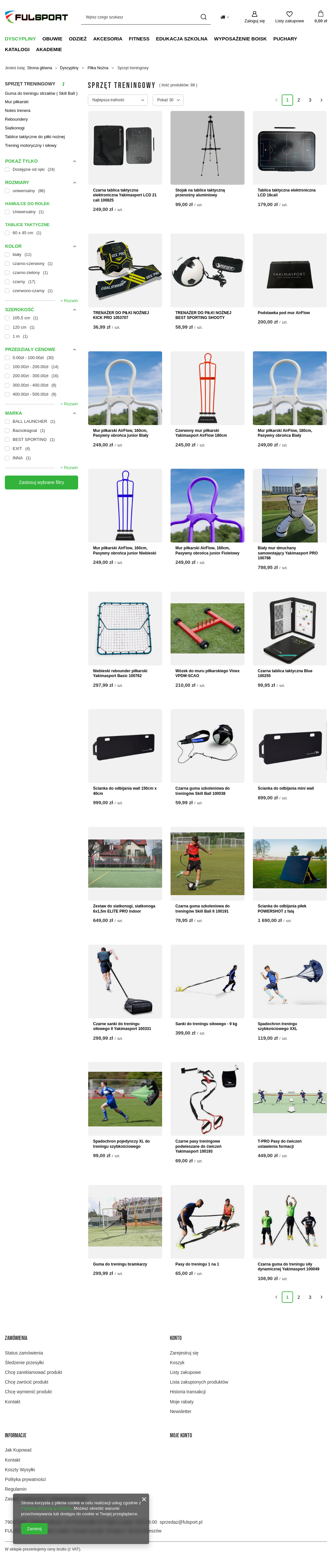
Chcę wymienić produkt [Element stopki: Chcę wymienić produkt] (28, 1391)
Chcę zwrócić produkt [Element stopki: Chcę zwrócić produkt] (26, 1382)
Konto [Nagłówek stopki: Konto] (176, 1338)
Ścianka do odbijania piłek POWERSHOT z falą (282, 909)
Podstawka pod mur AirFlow (284, 313)
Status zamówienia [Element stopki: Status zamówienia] (24, 1352)
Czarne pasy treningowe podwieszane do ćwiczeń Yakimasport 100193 (198, 1146)
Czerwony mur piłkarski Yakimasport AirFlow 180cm (201, 433)
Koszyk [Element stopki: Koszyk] (177, 1362)
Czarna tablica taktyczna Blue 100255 (285, 673)
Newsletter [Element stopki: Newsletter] (180, 1411)
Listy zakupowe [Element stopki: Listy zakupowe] (185, 1372)
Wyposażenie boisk (240, 38)
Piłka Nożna (98, 68)
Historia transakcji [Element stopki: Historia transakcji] (188, 1391)
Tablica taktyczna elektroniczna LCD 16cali (287, 193)
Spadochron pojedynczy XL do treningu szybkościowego (121, 1144)
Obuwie (52, 38)
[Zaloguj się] (254, 17)
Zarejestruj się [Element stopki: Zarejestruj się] (184, 1352)
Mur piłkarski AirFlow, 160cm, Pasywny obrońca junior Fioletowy (207, 550)
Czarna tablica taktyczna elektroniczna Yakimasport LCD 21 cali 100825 (125, 195)
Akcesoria (108, 38)
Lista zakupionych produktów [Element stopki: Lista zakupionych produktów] (199, 1382)
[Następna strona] (321, 100)
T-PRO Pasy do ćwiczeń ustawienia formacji (280, 1144)
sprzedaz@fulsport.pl (181, 1522)
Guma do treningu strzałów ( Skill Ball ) (41, 93)
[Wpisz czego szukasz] (146, 17)
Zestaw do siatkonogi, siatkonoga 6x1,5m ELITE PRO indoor (124, 909)
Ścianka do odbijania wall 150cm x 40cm (125, 791)
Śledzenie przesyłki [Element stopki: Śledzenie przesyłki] (24, 1362)
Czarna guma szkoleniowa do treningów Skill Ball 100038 (202, 791)
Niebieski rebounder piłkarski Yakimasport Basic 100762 (120, 673)
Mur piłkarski (17, 101)
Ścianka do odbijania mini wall (286, 788)
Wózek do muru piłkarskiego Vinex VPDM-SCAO (207, 673)
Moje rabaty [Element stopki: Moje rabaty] (182, 1401)
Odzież (78, 38)
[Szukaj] (203, 17)
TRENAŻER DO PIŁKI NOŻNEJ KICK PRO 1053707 (121, 315)
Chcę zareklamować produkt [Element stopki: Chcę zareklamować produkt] (33, 1372)
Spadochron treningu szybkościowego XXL (277, 1026)
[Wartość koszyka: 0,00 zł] (320, 17)
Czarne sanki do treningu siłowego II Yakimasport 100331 (122, 1026)
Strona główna (39, 68)
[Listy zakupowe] (289, 17)
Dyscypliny (20, 38)
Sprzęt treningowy (30, 84)
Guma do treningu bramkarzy (120, 1264)
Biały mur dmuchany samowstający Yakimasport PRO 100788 (288, 553)
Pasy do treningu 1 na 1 (197, 1264)
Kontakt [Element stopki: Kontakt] (12, 1401)
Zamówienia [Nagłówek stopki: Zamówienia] (16, 1338)
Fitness (139, 38)
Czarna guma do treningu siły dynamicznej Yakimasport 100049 (288, 1267)
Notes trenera (17, 110)
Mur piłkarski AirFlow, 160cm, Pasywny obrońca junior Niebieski (124, 550)
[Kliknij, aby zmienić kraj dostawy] (224, 17)
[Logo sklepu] (36, 17)
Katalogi (17, 49)
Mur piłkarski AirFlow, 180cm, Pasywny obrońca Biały (285, 433)
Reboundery (16, 119)
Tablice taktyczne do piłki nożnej (35, 136)
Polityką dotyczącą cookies (46, 1508)
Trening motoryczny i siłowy (30, 145)
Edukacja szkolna (182, 38)
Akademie (49, 49)
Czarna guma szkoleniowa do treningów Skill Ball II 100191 (202, 909)
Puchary (285, 38)
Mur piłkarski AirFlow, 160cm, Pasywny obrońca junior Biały (120, 433)
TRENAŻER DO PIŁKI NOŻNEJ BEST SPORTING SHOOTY (203, 315)
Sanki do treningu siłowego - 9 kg (206, 1024)
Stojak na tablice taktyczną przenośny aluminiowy (200, 193)
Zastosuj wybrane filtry (41, 482)
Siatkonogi (15, 128)
